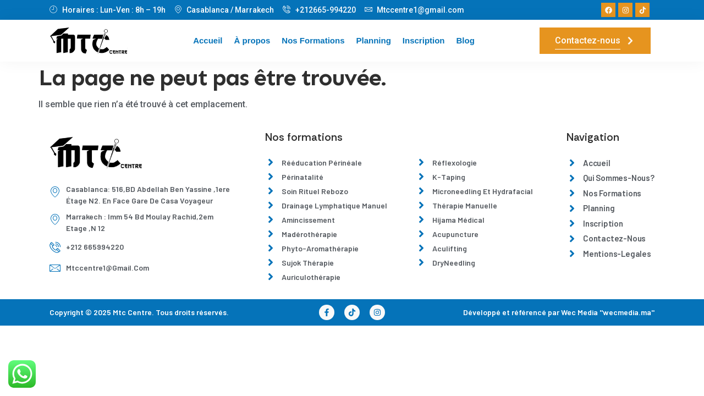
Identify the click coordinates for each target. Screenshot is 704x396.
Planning (373, 40)
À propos (252, 40)
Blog (466, 40)
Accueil (207, 40)
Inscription (424, 40)
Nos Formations (313, 40)
